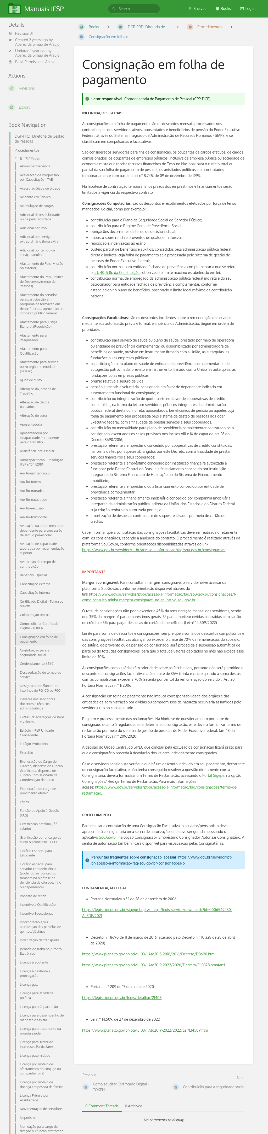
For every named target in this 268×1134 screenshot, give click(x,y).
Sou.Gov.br (108, 837)
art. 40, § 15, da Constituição (117, 272)
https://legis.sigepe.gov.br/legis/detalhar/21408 (121, 997)
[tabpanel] (163, 1120)
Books (223, 8)
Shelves (197, 8)
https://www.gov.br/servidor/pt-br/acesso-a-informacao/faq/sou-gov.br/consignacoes (153, 550)
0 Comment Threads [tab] (102, 1106)
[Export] (37, 107)
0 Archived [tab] (133, 1106)
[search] (134, 9)
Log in (247, 8)
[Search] (114, 9)
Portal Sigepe (213, 775)
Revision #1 (20, 33)
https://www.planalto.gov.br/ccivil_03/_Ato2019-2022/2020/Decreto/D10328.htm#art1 (153, 965)
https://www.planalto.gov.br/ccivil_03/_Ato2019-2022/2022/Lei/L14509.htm (145, 1030)
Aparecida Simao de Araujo (37, 44)
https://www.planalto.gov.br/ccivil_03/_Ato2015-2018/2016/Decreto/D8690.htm (148, 954)
